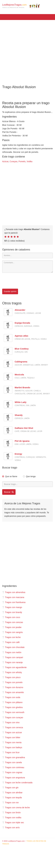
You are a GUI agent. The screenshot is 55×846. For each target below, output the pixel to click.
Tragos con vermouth (13, 712)
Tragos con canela (12, 762)
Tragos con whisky (12, 672)
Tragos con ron (10, 802)
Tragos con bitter (11, 737)
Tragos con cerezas (12, 622)
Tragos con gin (10, 787)
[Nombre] (27, 255)
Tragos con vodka (11, 817)
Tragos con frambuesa (14, 602)
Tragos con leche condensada (17, 782)
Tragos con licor (11, 752)
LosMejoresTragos (21, 6)
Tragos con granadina (13, 757)
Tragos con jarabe (11, 627)
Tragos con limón (11, 812)
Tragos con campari (12, 657)
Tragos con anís (11, 827)
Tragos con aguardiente (14, 667)
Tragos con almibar (12, 792)
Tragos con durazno (12, 687)
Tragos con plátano (12, 702)
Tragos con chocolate (13, 647)
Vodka (29, 161)
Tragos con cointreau (13, 767)
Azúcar (5, 161)
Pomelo (21, 161)
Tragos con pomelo (12, 682)
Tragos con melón (11, 652)
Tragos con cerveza (12, 727)
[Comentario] (27, 266)
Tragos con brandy (12, 612)
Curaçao (13, 161)
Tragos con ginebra (12, 707)
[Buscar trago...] (27, 484)
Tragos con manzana (13, 597)
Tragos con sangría (12, 632)
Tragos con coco (11, 617)
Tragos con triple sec (13, 822)
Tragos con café (11, 642)
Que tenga (30, 476)
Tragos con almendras (13, 592)
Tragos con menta (11, 742)
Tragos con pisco (11, 677)
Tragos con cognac (12, 772)
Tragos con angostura (13, 777)
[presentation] (24, 280)
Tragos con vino (11, 722)
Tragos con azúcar (12, 732)
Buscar (9, 492)
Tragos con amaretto (13, 692)
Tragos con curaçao (12, 717)
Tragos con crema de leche (16, 807)
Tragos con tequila (12, 797)
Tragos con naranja (12, 662)
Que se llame (11, 476)
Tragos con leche (11, 637)
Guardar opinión (10, 291)
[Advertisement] (27, 50)
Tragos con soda (11, 697)
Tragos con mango (12, 607)
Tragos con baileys (12, 747)
